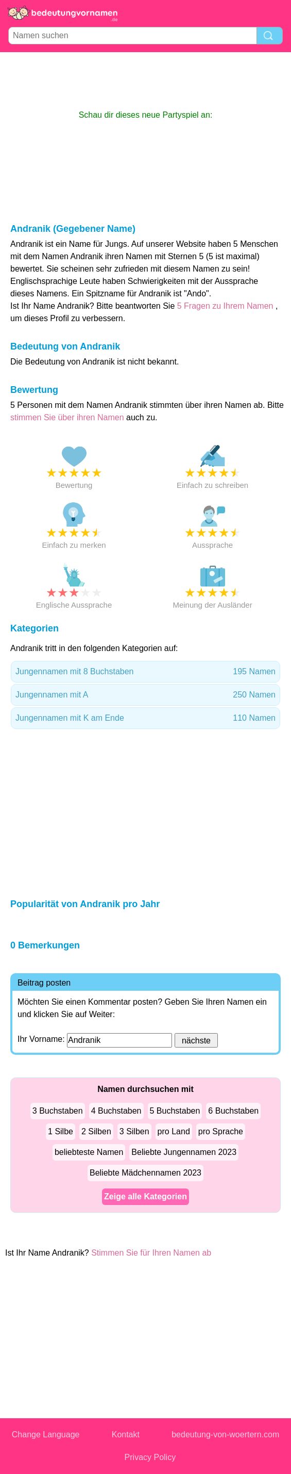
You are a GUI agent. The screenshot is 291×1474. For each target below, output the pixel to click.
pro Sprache (220, 1131)
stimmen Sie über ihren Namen (68, 417)
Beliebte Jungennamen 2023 (183, 1152)
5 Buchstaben (175, 1110)
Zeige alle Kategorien (145, 1196)
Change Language (46, 1434)
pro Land (174, 1131)
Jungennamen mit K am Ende (145, 718)
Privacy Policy (150, 1457)
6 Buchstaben (233, 1110)
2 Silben (96, 1131)
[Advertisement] (145, 80)
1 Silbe (60, 1131)
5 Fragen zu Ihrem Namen (225, 306)
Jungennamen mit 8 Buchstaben (145, 671)
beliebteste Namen (89, 1152)
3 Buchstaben (57, 1110)
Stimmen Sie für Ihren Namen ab (151, 1252)
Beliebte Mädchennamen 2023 (145, 1172)
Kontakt (126, 1434)
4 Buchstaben (116, 1110)
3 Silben (134, 1131)
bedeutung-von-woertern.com (225, 1434)
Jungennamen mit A (145, 695)
